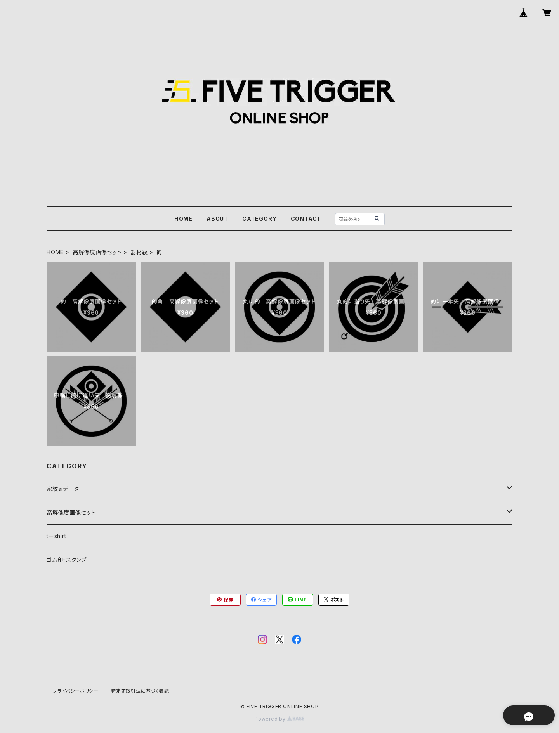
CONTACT (306, 218)
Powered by (279, 719)
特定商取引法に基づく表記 (140, 691)
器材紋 (139, 252)
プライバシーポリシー (76, 691)
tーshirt (56, 536)
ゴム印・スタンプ (67, 559)
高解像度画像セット (97, 252)
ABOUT (217, 218)
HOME (183, 218)
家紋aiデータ (63, 488)
